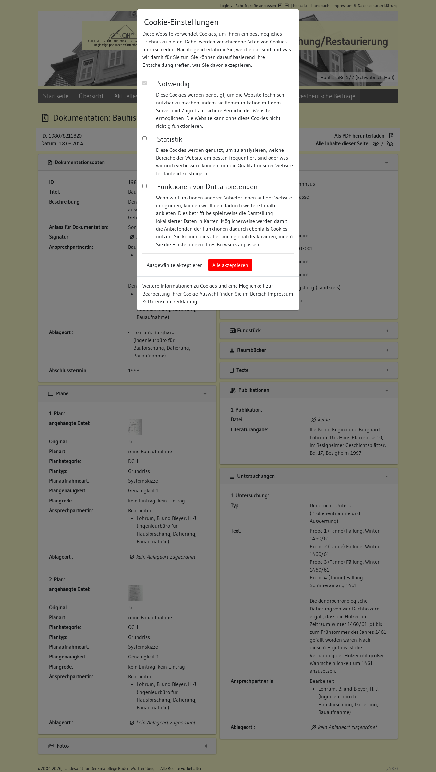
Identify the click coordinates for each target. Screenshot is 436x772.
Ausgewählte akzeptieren (175, 265)
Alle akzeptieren (230, 265)
